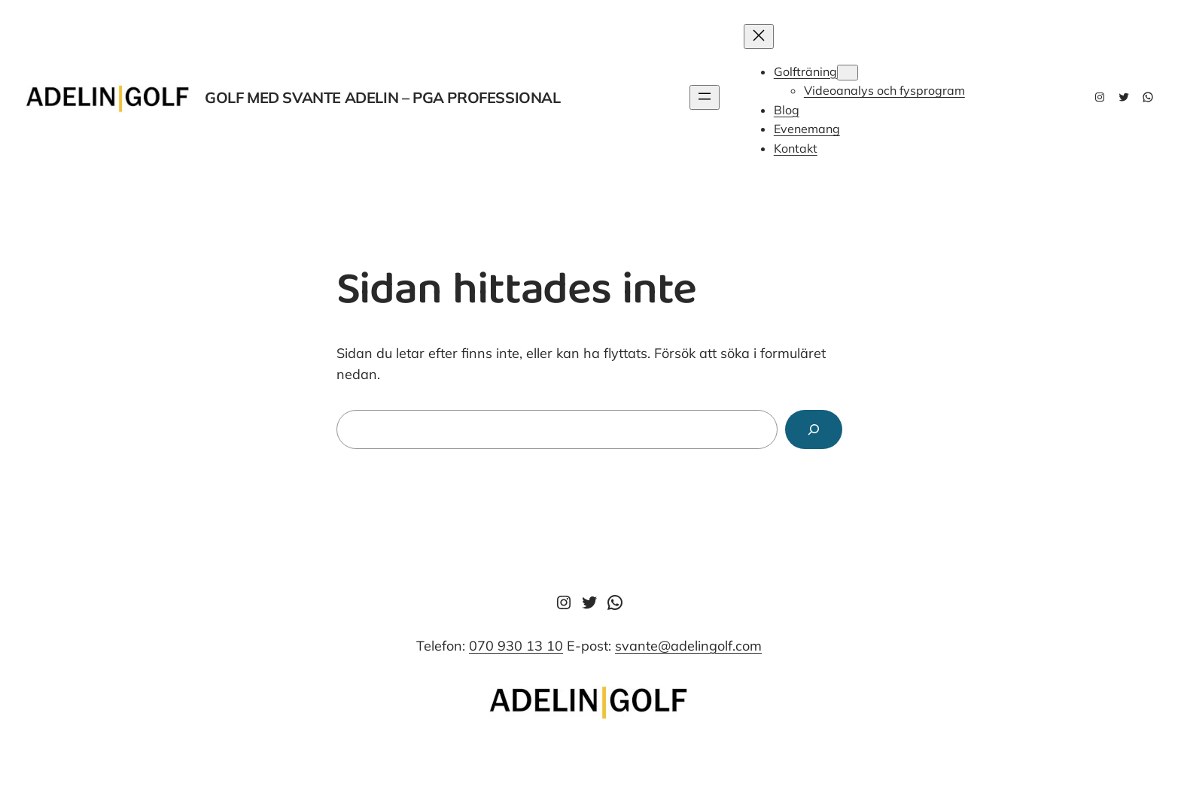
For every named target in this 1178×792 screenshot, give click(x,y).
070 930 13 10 (516, 645)
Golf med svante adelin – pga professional (383, 97)
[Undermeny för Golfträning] (847, 72)
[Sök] (813, 429)
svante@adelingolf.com (688, 645)
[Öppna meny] (704, 97)
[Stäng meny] (759, 36)
